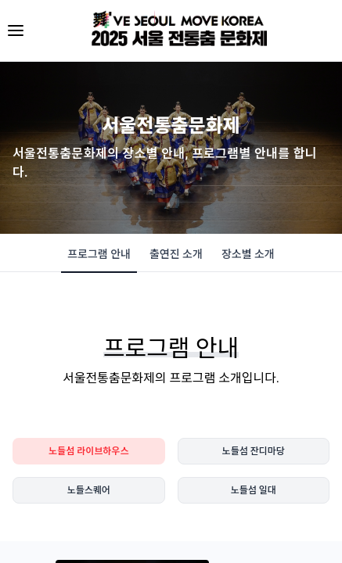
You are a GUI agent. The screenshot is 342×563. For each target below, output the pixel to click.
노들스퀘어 (88, 490)
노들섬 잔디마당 (253, 451)
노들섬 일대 (253, 490)
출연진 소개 (176, 254)
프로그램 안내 (99, 259)
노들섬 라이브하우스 (88, 451)
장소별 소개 (248, 254)
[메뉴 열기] (15, 30)
